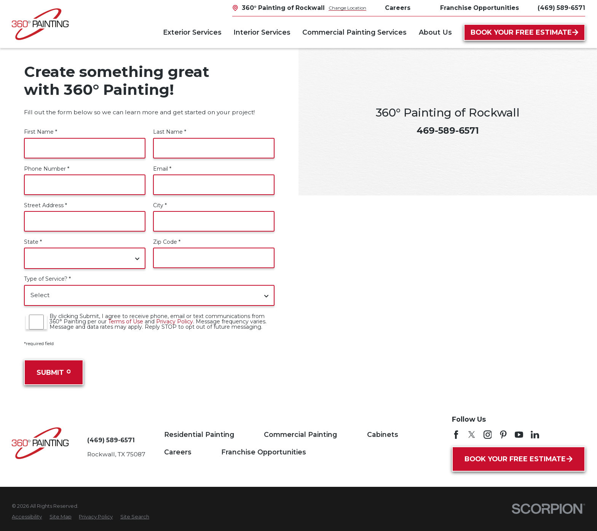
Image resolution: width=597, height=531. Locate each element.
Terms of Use (125, 321)
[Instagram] (488, 434)
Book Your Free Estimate (524, 32)
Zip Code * (166, 242)
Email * (162, 168)
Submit (53, 372)
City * (160, 205)
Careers (397, 7)
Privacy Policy (174, 321)
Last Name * (169, 131)
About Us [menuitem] (435, 32)
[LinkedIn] (535, 434)
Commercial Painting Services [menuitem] (354, 32)
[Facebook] (456, 434)
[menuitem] (27, 517)
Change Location (347, 8)
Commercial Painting (300, 434)
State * (33, 242)
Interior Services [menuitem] (262, 32)
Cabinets (382, 434)
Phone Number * (46, 168)
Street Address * (45, 205)
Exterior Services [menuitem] (192, 32)
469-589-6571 (448, 130)
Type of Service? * (47, 278)
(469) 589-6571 (561, 8)
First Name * (40, 131)
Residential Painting (199, 434)
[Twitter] (472, 434)
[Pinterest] (503, 434)
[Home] (40, 24)
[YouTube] (519, 434)
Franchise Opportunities (479, 7)
